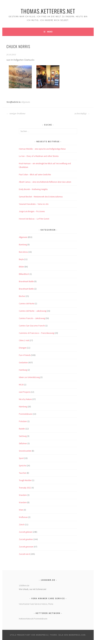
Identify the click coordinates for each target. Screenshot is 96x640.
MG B (21, 384)
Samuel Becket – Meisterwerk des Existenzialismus (41, 196)
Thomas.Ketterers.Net (48, 11)
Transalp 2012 (25, 487)
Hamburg (23, 369)
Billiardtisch (24, 274)
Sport (21, 458)
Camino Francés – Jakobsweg (32, 318)
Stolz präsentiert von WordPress (29, 635)
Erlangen (22, 347)
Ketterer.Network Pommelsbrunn (33, 618)
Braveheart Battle (26, 281)
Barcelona (23, 252)
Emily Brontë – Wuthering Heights (33, 189)
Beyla (21, 259)
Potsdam (23, 421)
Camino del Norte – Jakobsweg (32, 310)
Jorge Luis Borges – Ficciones (32, 211)
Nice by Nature (25, 399)
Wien (21, 509)
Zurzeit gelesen (25, 531)
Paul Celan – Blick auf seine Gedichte (35, 174)
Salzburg (23, 436)
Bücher (22, 296)
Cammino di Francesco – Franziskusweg (36, 333)
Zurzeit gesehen (26, 539)
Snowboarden (25, 450)
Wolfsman (23, 517)
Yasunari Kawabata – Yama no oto (34, 204)
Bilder (21, 266)
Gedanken (23, 362)
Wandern (23, 495)
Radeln (22, 428)
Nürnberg (23, 406)
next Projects (24, 392)
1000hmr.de (24, 585)
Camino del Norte (26, 303)
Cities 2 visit (24, 340)
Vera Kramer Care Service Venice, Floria (36, 604)
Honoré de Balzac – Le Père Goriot (34, 218)
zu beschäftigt (82, 114)
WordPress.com (77, 635)
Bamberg (23, 244)
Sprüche (22, 465)
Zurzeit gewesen (26, 546)
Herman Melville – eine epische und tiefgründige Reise (42, 148)
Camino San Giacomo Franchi (32, 325)
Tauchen (22, 473)
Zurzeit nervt (24, 554)
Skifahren (23, 443)
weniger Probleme (15, 114)
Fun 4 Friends (25, 355)
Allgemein (25, 102)
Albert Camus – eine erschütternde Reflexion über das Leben (45, 181)
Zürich (21, 524)
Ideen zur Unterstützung (29, 377)
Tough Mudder (25, 480)
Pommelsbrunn (25, 414)
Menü (50, 31)
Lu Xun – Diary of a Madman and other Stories (39, 156)
